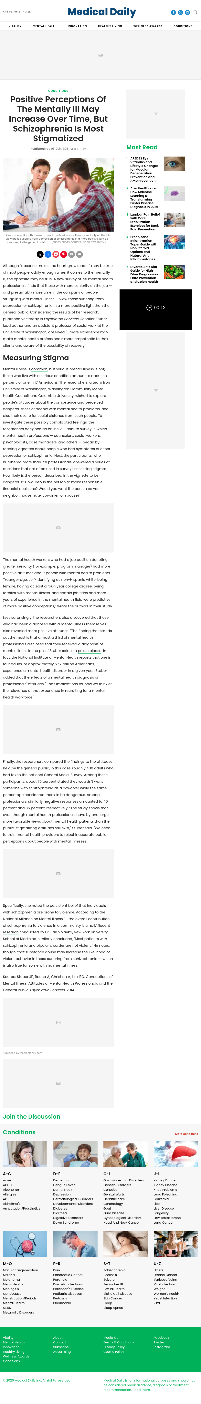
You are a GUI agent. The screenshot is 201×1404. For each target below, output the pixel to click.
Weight (159, 1289)
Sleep (107, 1303)
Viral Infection (164, 1284)
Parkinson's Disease (68, 1289)
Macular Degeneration (20, 1270)
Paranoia (60, 1279)
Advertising (62, 1351)
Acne (7, 1180)
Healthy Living (14, 1351)
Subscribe (61, 1347)
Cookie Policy (113, 1351)
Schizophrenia (114, 1270)
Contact (59, 1342)
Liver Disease (164, 1208)
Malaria (9, 1275)
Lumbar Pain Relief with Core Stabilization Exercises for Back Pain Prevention (145, 222)
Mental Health (14, 1303)
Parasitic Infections (68, 1284)
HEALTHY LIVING (110, 26)
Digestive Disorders (68, 1218)
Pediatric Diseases (67, 1293)
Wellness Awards (148, 26)
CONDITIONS (183, 26)
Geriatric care (114, 1199)
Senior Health (113, 1284)
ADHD (7, 1185)
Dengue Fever (64, 1185)
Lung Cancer (164, 1222)
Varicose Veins (165, 1279)
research (91, 312)
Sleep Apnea (113, 1308)
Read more (141, 1390)
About (58, 1337)
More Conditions (186, 1134)
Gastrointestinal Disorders (123, 1180)
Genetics (110, 1189)
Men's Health (13, 1284)
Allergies (9, 1194)
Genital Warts (114, 1194)
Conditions (58, 91)
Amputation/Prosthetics (21, 1208)
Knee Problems (165, 1189)
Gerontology (113, 1204)
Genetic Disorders (117, 1185)
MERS (7, 1308)
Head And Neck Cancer (121, 1222)
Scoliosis (110, 1275)
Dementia (61, 1180)
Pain (56, 1270)
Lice (157, 1204)
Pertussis (60, 1298)
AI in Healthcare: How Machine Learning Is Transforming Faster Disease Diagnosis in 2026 (144, 197)
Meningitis (11, 1289)
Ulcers (158, 1270)
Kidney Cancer (165, 1180)
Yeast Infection (165, 1298)
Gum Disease (113, 1213)
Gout (107, 1208)
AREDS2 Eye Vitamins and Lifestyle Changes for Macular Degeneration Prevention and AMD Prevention (144, 169)
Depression (62, 1194)
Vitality (8, 1337)
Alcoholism (11, 1189)
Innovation (11, 1347)
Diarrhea (60, 1213)
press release (89, 650)
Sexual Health (114, 1289)
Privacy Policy (114, 1347)
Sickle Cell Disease (117, 1293)
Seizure (109, 1279)
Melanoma (11, 1279)
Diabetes (60, 1208)
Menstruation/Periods (20, 1298)
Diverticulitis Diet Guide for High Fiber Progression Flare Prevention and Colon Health (144, 274)
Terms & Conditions (118, 1342)
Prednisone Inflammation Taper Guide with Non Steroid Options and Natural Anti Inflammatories (143, 248)
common (39, 369)
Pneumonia (62, 1303)
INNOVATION (77, 26)
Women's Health (166, 1293)
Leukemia (161, 1199)
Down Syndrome (66, 1222)
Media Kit (110, 1337)
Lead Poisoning (165, 1194)
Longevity (161, 1213)
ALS (5, 1199)
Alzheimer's (11, 1204)
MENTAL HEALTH (45, 26)
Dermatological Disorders (73, 1199)
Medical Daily (101, 12)
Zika (157, 1303)
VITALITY (15, 26)
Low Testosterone (167, 1218)
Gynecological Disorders (122, 1218)
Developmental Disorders (73, 1204)
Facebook (161, 1337)
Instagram (162, 1347)
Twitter (159, 1342)
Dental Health (63, 1189)
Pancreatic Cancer (68, 1275)
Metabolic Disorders (18, 1312)
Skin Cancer (112, 1298)
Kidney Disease (165, 1185)
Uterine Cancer (165, 1275)
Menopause (12, 1293)
